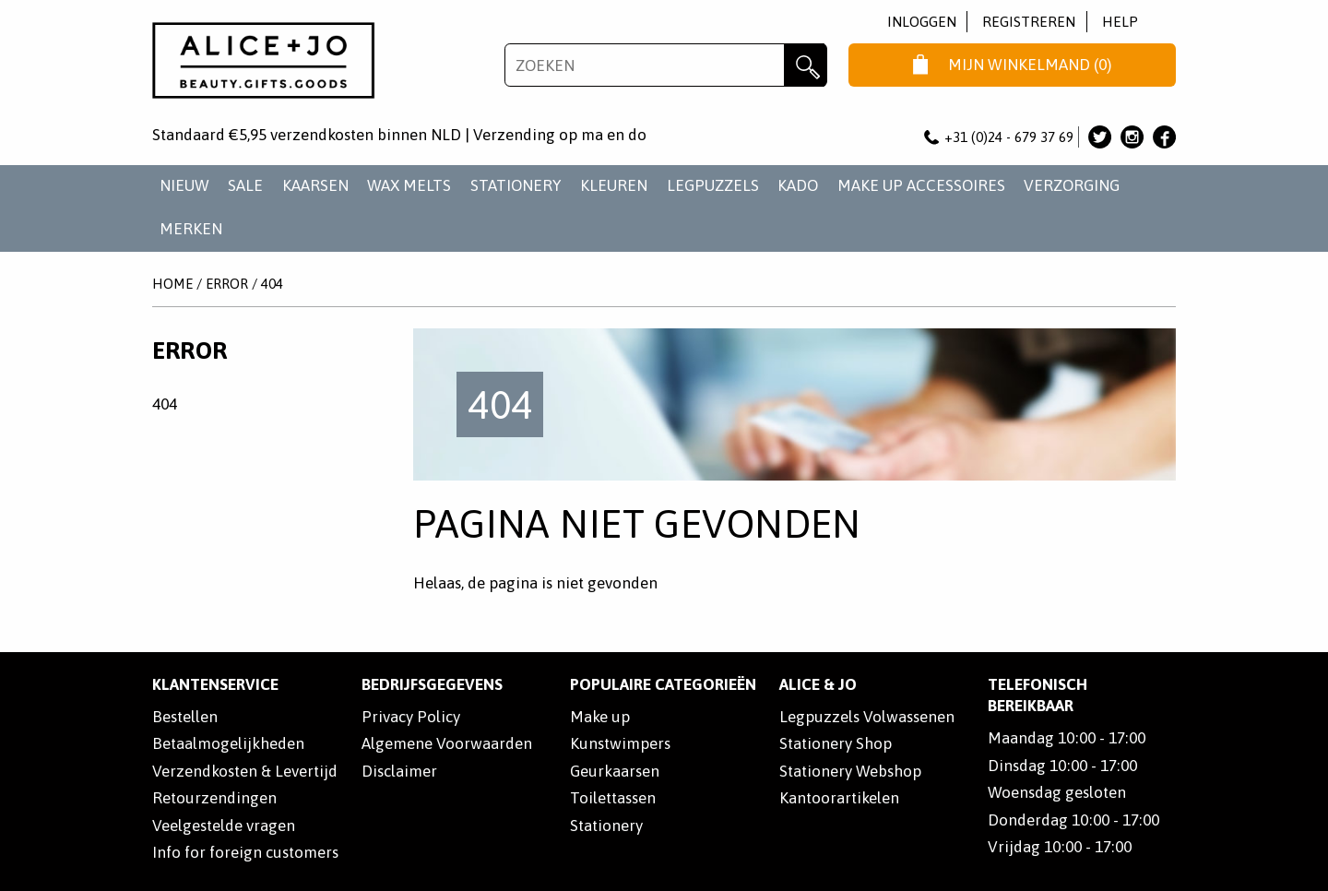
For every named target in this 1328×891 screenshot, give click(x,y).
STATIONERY (516, 185)
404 (272, 283)
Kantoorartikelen (839, 798)
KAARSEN (315, 185)
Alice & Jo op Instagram (1132, 136)
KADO (797, 185)
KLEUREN (613, 185)
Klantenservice (215, 684)
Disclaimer (399, 771)
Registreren (1028, 22)
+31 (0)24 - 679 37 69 (998, 137)
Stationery (606, 825)
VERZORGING (1072, 185)
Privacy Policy (411, 716)
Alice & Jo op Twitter (1099, 136)
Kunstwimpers (620, 743)
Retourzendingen (214, 798)
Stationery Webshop (850, 771)
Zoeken (805, 65)
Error (227, 283)
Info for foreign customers (245, 852)
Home (172, 283)
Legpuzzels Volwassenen (866, 716)
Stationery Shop (835, 743)
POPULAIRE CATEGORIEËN (663, 684)
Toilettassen (613, 798)
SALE (245, 185)
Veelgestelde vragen (223, 825)
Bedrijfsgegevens (432, 684)
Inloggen (921, 22)
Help (1120, 22)
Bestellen (185, 716)
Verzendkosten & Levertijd (245, 771)
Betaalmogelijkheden (228, 743)
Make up (600, 716)
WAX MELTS (409, 185)
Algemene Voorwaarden (447, 743)
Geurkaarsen (614, 771)
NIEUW (184, 185)
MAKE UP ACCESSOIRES (921, 185)
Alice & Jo (818, 684)
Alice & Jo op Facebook (1164, 136)
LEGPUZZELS (713, 185)
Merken (191, 229)
